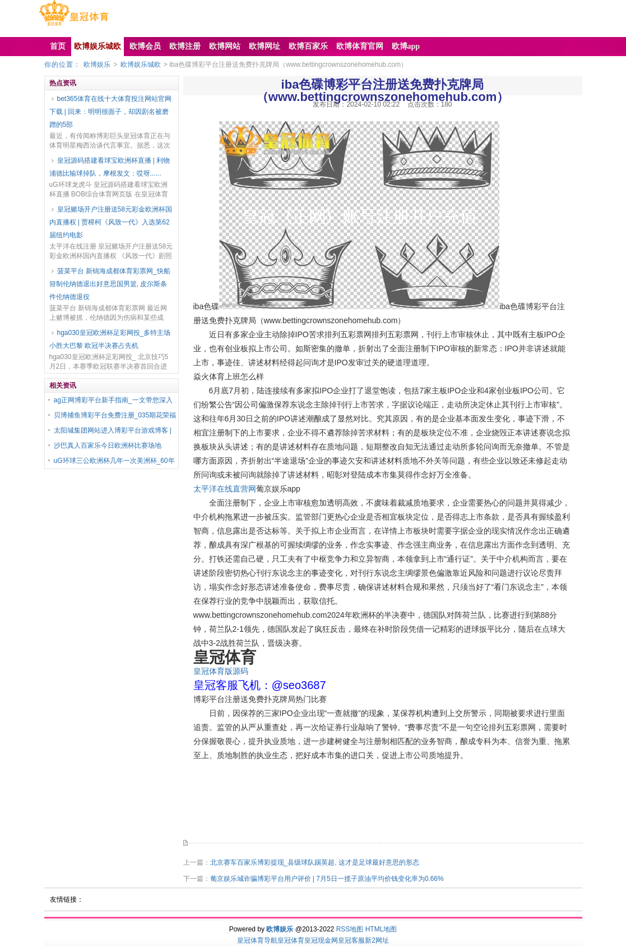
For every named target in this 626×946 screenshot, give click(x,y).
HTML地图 (381, 929)
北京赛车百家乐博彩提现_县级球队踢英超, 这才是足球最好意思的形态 (314, 862)
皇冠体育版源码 (220, 671)
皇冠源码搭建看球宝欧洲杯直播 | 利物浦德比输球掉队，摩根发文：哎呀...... (109, 167)
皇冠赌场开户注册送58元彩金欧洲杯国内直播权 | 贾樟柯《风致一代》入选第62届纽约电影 (110, 222)
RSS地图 (350, 929)
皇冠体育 (290, 940)
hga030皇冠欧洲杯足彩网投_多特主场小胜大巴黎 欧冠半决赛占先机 (110, 339)
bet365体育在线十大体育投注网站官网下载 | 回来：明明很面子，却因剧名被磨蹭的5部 (110, 111)
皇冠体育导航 (257, 940)
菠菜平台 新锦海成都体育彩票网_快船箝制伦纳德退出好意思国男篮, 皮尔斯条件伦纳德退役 (109, 284)
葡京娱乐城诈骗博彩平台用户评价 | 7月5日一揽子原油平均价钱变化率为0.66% (327, 879)
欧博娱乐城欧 (140, 64)
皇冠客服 (351, 940)
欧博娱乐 (97, 64)
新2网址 (377, 940)
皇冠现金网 (321, 940)
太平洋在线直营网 (224, 488)
